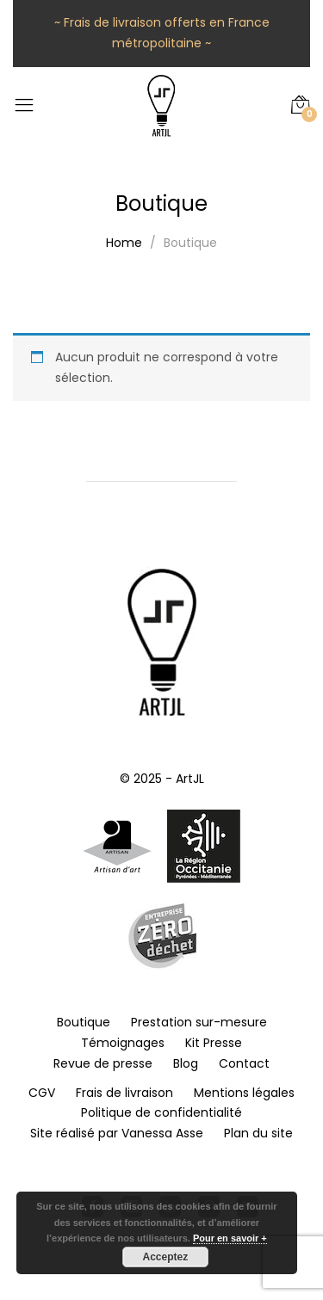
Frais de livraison (124, 1092)
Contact (244, 1063)
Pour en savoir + (230, 1238)
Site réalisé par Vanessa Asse (116, 1133)
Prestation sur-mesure (199, 1022)
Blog (185, 1063)
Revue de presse (102, 1063)
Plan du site (258, 1133)
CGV (41, 1092)
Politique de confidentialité (161, 1112)
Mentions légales (244, 1092)
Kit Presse (213, 1042)
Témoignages (123, 1042)
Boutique (83, 1022)
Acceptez (166, 1257)
